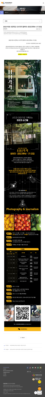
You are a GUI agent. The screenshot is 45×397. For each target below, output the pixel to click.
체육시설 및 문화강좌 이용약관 (8, 370)
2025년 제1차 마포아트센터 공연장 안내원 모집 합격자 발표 (21, 349)
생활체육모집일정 (39, 389)
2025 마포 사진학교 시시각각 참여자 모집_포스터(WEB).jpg (15, 33)
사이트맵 (4, 374)
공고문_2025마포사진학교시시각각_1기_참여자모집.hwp (15, 32)
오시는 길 (4, 375)
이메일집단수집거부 (6, 372)
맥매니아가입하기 (39, 382)
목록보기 (22, 337)
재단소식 (6, 12)
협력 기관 (29, 371)
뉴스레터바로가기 (39, 385)
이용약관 (4, 369)
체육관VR (39, 393)
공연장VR (39, 391)
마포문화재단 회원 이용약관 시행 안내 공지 (18, 345)
